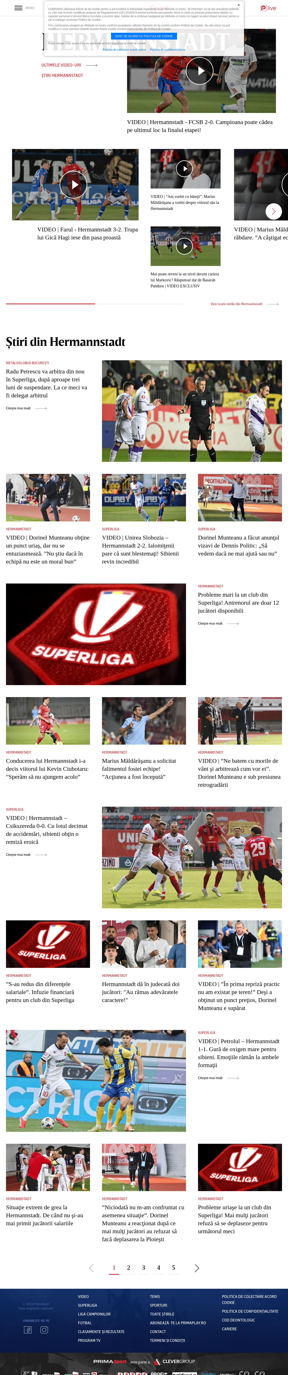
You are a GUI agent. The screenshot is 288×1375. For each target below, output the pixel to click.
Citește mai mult (26, 408)
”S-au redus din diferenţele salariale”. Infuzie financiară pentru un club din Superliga (40, 992)
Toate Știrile (162, 1314)
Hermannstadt (18, 529)
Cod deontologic (238, 1319)
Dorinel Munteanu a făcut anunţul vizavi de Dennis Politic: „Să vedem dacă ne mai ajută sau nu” (238, 545)
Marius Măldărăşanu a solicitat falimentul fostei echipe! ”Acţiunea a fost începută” (139, 768)
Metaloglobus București (27, 363)
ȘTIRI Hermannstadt (62, 75)
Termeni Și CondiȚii (167, 1340)
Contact (158, 1331)
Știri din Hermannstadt (65, 341)
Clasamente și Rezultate (101, 1331)
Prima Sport (110, 1362)
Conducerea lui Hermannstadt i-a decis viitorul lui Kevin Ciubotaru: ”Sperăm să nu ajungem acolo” (47, 768)
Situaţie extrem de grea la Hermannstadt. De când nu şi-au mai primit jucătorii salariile (44, 1215)
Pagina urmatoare (197, 1267)
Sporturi (158, 1305)
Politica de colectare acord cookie (124, 49)
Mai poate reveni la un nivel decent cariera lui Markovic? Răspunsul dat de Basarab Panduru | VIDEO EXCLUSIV (185, 280)
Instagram (44, 1329)
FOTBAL (85, 1322)
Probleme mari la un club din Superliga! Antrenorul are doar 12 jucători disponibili (238, 602)
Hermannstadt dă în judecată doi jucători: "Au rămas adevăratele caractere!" (141, 992)
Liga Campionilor (94, 1314)
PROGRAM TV (89, 1340)
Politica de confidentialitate (167, 49)
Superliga (110, 529)
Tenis (155, 1296)
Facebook (28, 1329)
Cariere (229, 1328)
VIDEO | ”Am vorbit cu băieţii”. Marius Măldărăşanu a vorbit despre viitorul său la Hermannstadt (185, 202)
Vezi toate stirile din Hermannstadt (244, 304)
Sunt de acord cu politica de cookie (144, 36)
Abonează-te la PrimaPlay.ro (178, 1322)
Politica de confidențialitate (250, 1311)
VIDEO (83, 1296)
